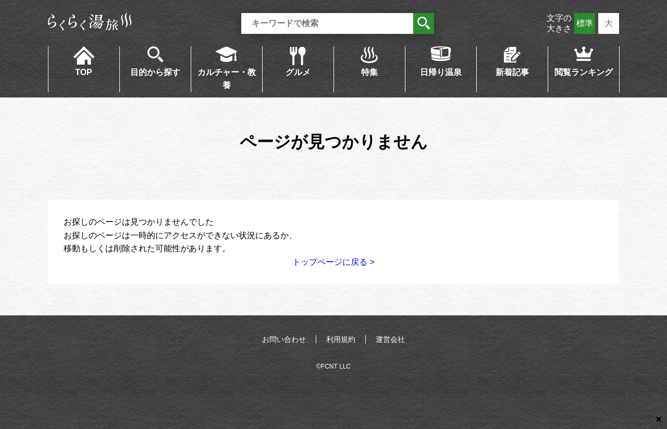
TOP (83, 72)
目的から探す (155, 72)
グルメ (298, 72)
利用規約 (340, 339)
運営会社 (390, 339)
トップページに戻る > (333, 262)
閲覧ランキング (583, 72)
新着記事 (512, 72)
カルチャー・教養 (226, 79)
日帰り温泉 (441, 72)
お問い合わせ (284, 339)
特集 (369, 72)
